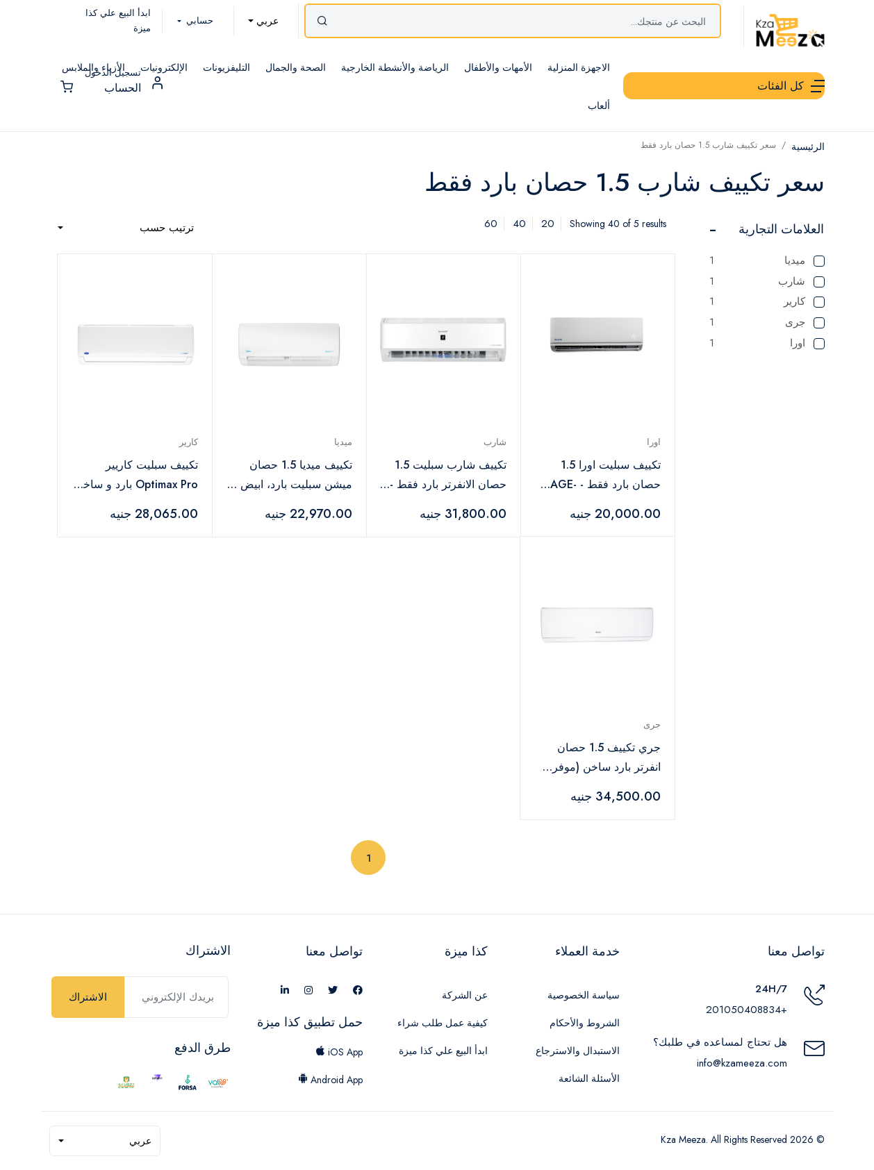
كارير (767, 301)
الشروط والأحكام (585, 1023)
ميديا (767, 260)
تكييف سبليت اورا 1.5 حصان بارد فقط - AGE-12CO (605, 475)
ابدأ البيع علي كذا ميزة (443, 1051)
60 (490, 223)
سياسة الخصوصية (583, 995)
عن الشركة (465, 995)
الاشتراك (88, 997)
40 (519, 223)
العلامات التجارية (781, 229)
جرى (767, 322)
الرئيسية (808, 146)
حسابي (198, 20)
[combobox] (263, 20)
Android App (330, 1080)
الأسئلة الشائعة (589, 1078)
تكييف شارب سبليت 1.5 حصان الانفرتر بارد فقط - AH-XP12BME (448, 475)
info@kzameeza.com (742, 1063)
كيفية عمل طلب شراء (442, 1023)
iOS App (339, 1052)
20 (547, 223)
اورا (767, 343)
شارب (767, 281)
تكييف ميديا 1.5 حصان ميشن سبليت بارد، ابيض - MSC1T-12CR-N (292, 475)
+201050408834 (746, 1009)
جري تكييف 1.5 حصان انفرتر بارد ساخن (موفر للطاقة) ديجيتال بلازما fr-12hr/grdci (603, 758)
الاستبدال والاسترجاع (578, 1051)
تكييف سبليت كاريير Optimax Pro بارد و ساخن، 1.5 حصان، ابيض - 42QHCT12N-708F (135, 475)
